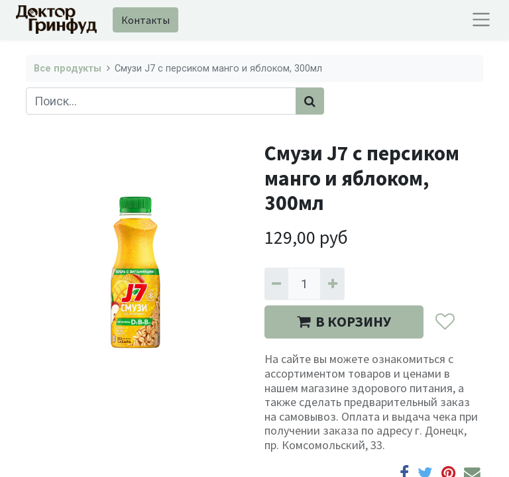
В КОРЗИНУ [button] (344, 322)
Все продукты (67, 68)
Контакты (145, 19)
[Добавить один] (332, 284)
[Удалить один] (276, 284)
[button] (444, 322)
